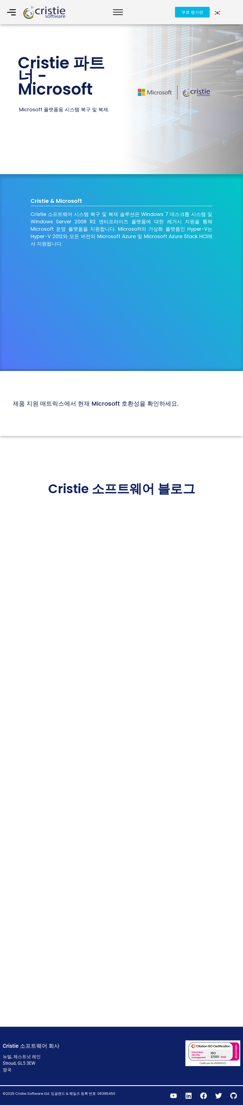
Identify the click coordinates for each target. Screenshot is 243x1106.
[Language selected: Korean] (218, 12)
